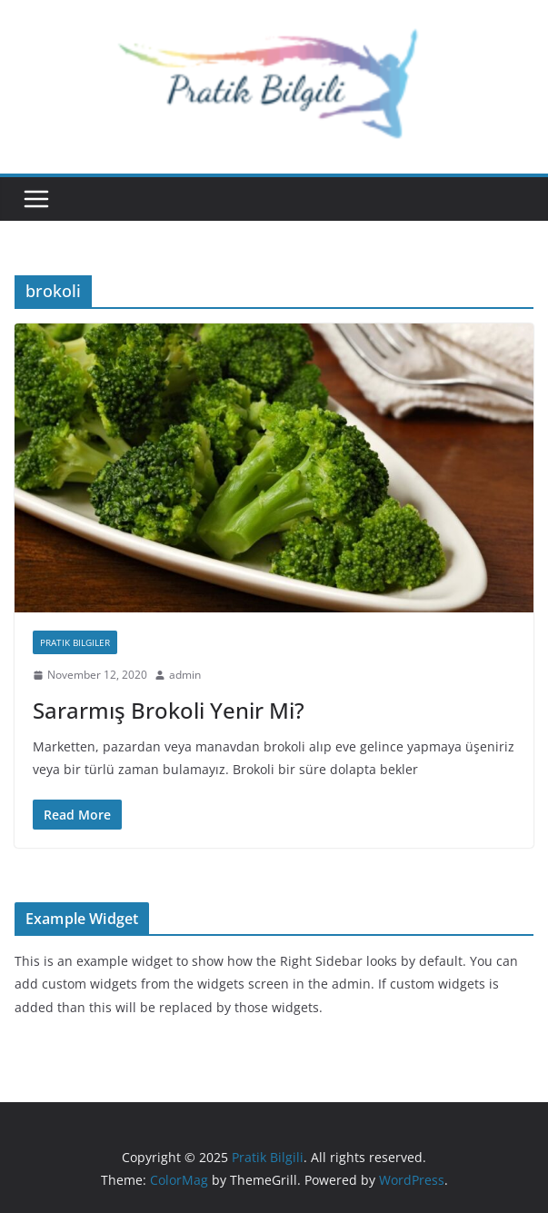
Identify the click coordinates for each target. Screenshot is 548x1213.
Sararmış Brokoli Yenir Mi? (168, 710)
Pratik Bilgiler (75, 642)
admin (185, 674)
